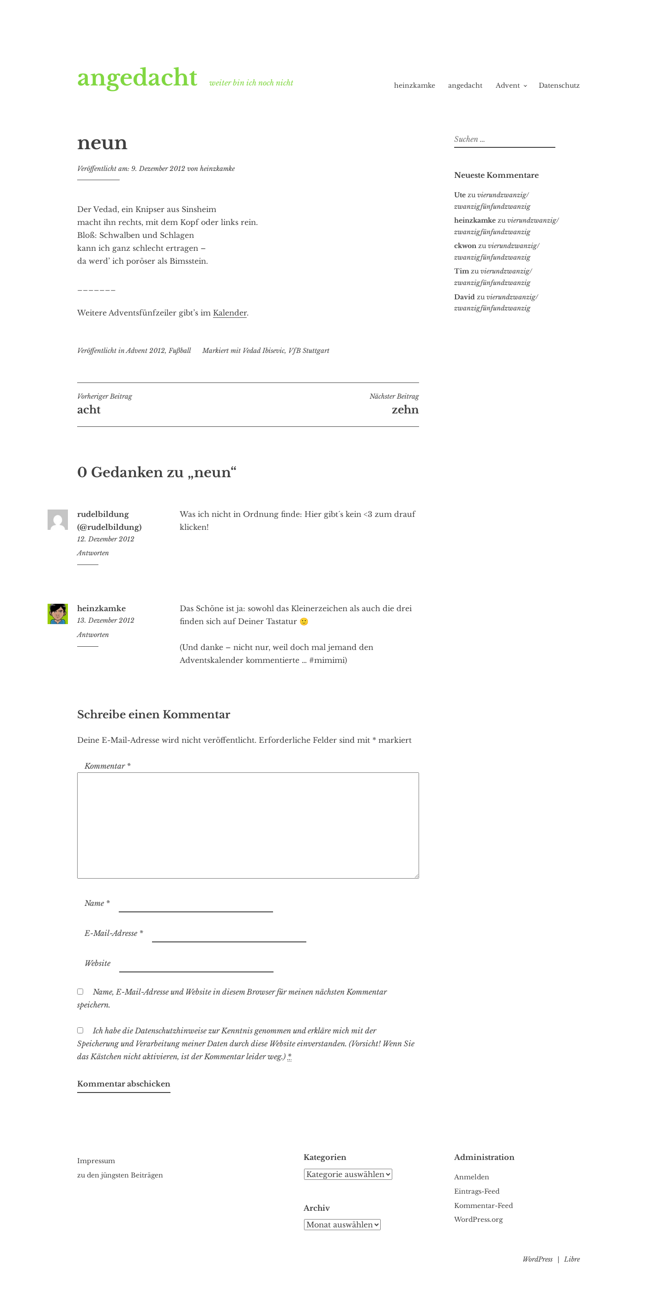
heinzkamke (414, 85)
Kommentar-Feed (483, 1206)
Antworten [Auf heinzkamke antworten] (93, 635)
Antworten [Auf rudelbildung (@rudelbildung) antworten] (93, 553)
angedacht (137, 77)
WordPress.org (478, 1219)
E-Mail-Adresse (114, 933)
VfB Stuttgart (308, 350)
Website (97, 963)
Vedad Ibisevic (264, 350)
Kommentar (108, 766)
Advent (508, 85)
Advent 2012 (145, 350)
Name (97, 903)
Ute (460, 195)
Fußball (180, 350)
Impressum (96, 1161)
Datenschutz (559, 85)
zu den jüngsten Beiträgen (120, 1175)
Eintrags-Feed (476, 1191)
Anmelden (471, 1177)
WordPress (538, 1259)
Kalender (230, 312)
